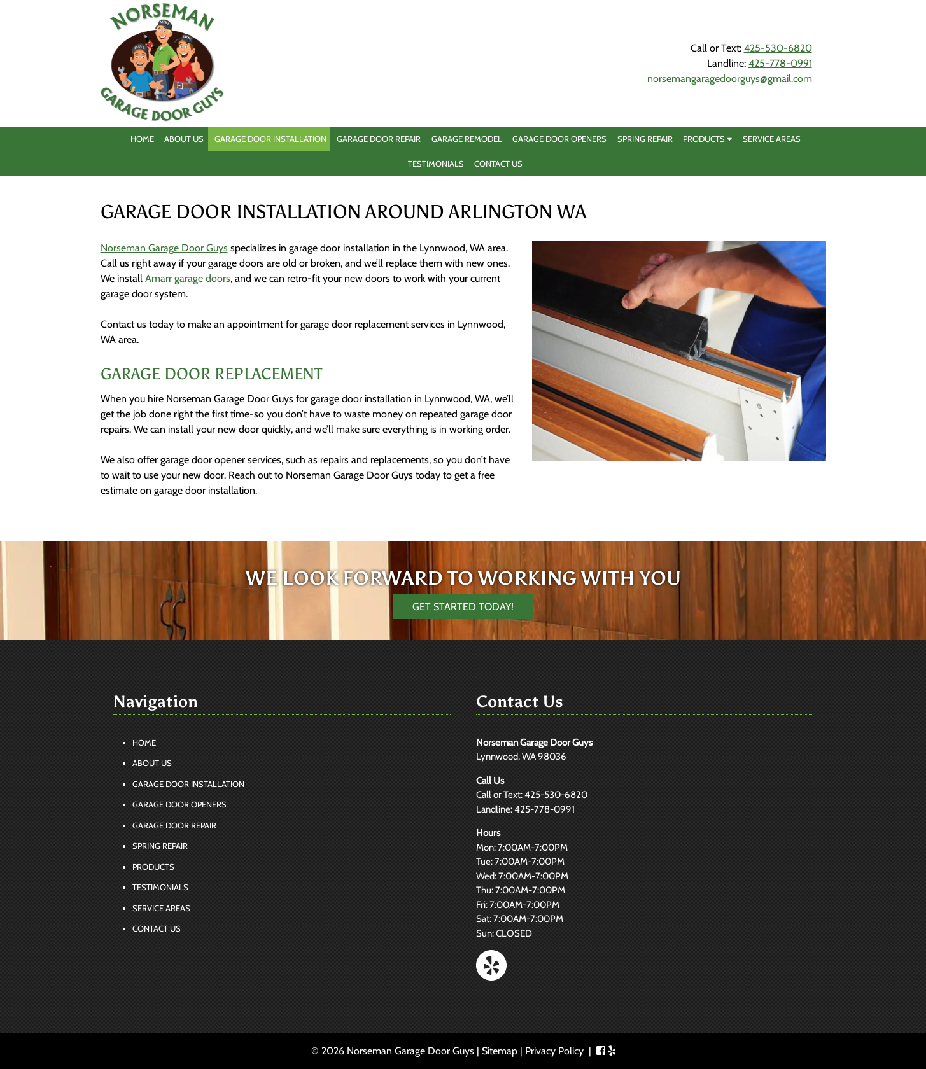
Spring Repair (645, 139)
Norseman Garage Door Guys (164, 248)
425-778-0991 (780, 63)
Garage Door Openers (559, 139)
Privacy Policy (554, 1051)
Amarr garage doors (187, 278)
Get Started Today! (463, 607)
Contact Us (498, 163)
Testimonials (436, 163)
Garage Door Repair (379, 139)
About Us (184, 139)
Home (142, 139)
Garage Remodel (466, 139)
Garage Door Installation (270, 139)
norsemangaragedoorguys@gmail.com (729, 79)
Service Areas (772, 139)
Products (707, 139)
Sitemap (499, 1051)
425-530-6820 (778, 48)
